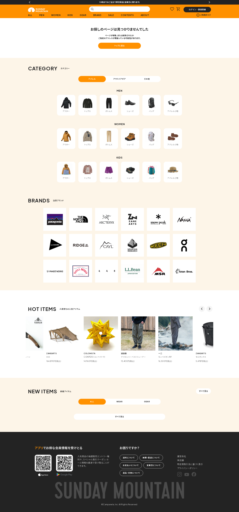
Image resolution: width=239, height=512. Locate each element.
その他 (147, 79)
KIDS (70, 15)
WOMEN (56, 15)
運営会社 (181, 456)
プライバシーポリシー (187, 468)
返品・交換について (131, 473)
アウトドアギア (119, 79)
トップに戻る (119, 46)
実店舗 (180, 460)
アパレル (92, 79)
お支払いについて (131, 465)
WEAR (119, 401)
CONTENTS (127, 15)
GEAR (83, 15)
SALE (111, 15)
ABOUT (145, 15)
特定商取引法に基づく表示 (190, 464)
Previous (29, 2)
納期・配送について (151, 458)
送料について (129, 458)
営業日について (154, 465)
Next (209, 2)
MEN (41, 15)
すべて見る (203, 391)
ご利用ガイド (203, 15)
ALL (30, 15)
